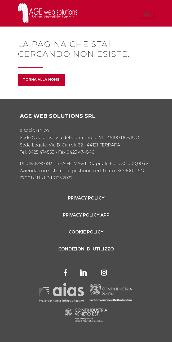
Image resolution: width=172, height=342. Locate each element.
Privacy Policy (86, 198)
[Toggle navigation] (147, 13)
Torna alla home (41, 79)
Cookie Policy (86, 232)
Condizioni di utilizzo (86, 249)
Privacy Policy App (86, 215)
